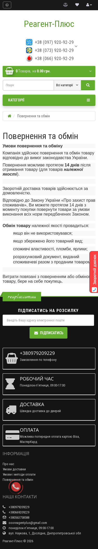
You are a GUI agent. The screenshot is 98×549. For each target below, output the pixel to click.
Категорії (49, 100)
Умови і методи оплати (19, 474)
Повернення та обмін (18, 480)
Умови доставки (14, 469)
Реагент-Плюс (49, 24)
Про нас (8, 464)
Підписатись (48, 333)
